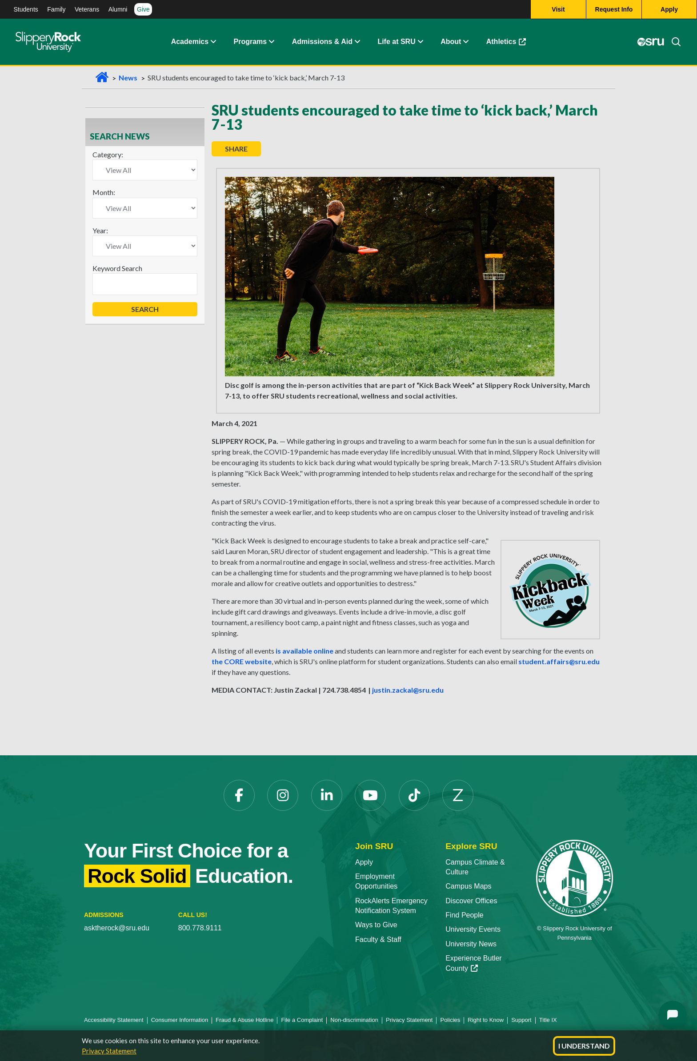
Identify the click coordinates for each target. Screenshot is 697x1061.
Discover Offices (471, 901)
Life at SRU (396, 42)
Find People (464, 915)
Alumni (118, 9)
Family (56, 9)
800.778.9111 (200, 928)
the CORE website (242, 661)
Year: (100, 230)
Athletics (510, 44)
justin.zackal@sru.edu (408, 690)
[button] (212, 42)
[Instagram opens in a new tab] (282, 795)
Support (521, 1020)
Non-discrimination (354, 1020)
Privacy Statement (109, 1051)
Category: (107, 154)
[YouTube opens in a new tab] (370, 795)
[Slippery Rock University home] (574, 877)
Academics (190, 42)
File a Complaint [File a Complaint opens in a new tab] (302, 1020)
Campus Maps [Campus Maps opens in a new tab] (468, 886)
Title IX (548, 1020)
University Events (473, 929)
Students (26, 9)
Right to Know (486, 1020)
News (128, 77)
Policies (450, 1020)
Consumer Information (179, 1020)
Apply (364, 862)
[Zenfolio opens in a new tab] (457, 795)
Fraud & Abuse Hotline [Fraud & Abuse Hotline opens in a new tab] (244, 1020)
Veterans (87, 9)
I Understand (584, 1045)
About (451, 42)
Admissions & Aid (322, 42)
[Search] (672, 42)
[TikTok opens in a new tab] (414, 795)
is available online (304, 650)
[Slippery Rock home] (48, 42)
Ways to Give (376, 925)
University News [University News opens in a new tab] (471, 944)
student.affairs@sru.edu (559, 661)
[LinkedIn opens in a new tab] (326, 795)
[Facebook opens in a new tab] (239, 795)
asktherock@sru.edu (116, 928)
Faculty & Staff (378, 939)
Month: (103, 192)
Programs (250, 42)
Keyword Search (117, 268)
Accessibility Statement (114, 1020)
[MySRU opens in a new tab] (650, 42)
